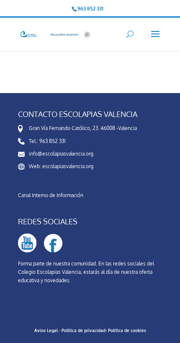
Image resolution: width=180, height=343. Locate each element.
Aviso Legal (46, 330)
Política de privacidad (83, 330)
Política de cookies (127, 330)
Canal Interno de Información (50, 195)
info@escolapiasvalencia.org (61, 154)
